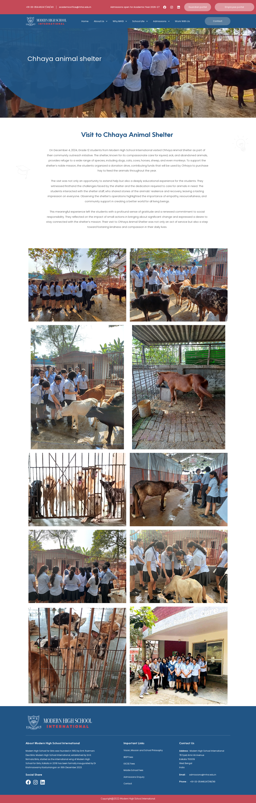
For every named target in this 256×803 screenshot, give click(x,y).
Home (85, 21)
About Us (100, 21)
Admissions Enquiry (134, 777)
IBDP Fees (128, 757)
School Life (140, 21)
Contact (128, 783)
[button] (197, 7)
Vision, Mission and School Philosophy (143, 750)
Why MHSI (120, 21)
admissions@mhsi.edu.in (201, 774)
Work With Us (182, 21)
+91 (190, 781)
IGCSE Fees (129, 763)
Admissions (161, 21)
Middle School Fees (133, 770)
